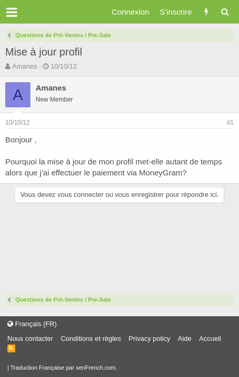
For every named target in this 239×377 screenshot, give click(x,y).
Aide (184, 338)
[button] (11, 12)
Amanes (24, 66)
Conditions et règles (91, 338)
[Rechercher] (224, 11)
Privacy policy (149, 338)
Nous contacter (30, 338)
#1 (230, 122)
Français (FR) (32, 324)
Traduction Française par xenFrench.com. (63, 367)
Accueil (210, 338)
